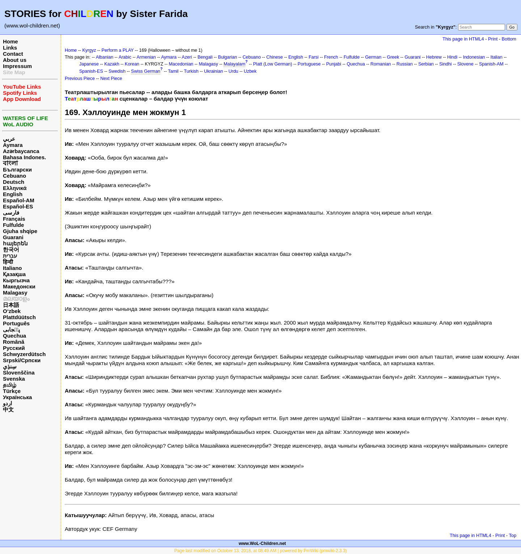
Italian (496, 57)
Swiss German (145, 71)
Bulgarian (227, 57)
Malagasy (15, 292)
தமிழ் (9, 385)
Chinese (274, 57)
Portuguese (309, 64)
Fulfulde (13, 225)
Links (10, 48)
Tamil (173, 71)
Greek (393, 57)
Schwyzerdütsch (24, 354)
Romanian (380, 64)
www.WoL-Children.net (262, 543)
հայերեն (15, 243)
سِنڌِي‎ (10, 366)
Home (10, 41)
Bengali (205, 57)
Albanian (104, 57)
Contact (13, 54)
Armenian (146, 57)
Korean (132, 64)
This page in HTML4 (463, 39)
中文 (8, 409)
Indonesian (474, 57)
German (373, 57)
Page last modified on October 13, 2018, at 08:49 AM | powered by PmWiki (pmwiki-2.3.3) (260, 550)
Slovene (465, 64)
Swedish (117, 71)
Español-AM (18, 200)
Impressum (17, 66)
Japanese (89, 64)
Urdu (233, 71)
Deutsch (13, 182)
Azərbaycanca (21, 151)
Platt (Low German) (272, 64)
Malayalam (234, 64)
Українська (17, 397)
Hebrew (434, 57)
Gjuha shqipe (20, 231)
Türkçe (12, 391)
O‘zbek (12, 311)
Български (17, 169)
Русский (14, 348)
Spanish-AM (491, 64)
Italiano (12, 268)
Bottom (509, 39)
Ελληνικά (14, 188)
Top (512, 535)
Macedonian (181, 64)
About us (14, 60)
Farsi (314, 57)
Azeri (187, 57)
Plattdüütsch (19, 317)
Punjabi (333, 64)
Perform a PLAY (118, 50)
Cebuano (14, 176)
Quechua (14, 336)
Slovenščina (19, 372)
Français (14, 219)
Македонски (19, 286)
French (331, 57)
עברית (10, 256)
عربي (9, 139)
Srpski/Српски (22, 360)
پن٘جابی (11, 329)
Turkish (191, 71)
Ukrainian (213, 71)
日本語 (11, 305)
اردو (7, 403)
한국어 (11, 249)
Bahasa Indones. (24, 157)
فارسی (11, 213)
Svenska (14, 379)
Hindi (452, 57)
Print (492, 39)
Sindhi (445, 64)
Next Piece (111, 78)
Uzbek (250, 71)
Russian (405, 64)
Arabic (125, 57)
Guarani (13, 237)
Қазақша (14, 274)
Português (16, 323)
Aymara (12, 145)
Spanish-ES (91, 71)
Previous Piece (80, 78)
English (12, 194)
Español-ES (18, 206)
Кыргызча (16, 280)
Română (13, 342)
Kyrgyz (89, 50)
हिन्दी (8, 262)
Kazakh (111, 64)
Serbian (426, 64)
